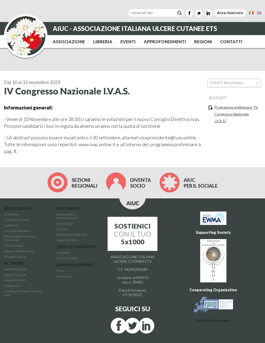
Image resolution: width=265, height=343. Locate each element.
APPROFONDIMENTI (165, 41)
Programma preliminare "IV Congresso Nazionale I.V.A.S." (236, 114)
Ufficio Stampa (13, 245)
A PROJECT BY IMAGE (213, 321)
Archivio (62, 229)
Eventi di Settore (67, 258)
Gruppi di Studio (14, 256)
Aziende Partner (15, 280)
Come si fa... (64, 276)
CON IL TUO (132, 234)
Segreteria (11, 225)
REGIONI (203, 41)
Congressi (63, 253)
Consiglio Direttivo (16, 220)
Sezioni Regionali (15, 269)
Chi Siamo (11, 214)
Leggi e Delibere (67, 240)
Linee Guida (64, 223)
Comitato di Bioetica (17, 231)
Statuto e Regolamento (19, 251)
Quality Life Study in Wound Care (22, 293)
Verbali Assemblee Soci (71, 234)
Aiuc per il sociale (15, 275)
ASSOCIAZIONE (69, 41)
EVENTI (128, 41)
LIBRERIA (102, 41)
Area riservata (230, 12)
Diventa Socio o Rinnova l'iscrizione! (20, 238)
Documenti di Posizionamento (67, 216)
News (60, 271)
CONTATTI (231, 41)
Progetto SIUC (13, 286)
